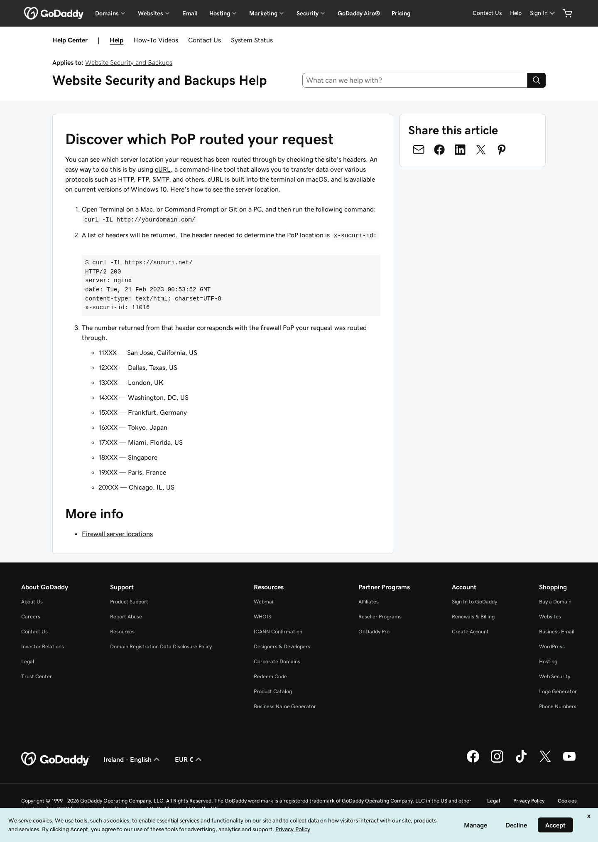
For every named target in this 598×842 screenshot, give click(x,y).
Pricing (401, 13)
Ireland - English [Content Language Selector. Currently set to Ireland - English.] (132, 759)
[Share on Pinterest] (501, 149)
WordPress (552, 646)
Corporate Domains (277, 661)
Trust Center (36, 676)
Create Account (470, 631)
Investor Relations (42, 646)
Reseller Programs (380, 616)
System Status (252, 40)
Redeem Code (270, 676)
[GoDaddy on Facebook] (473, 761)
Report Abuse (126, 616)
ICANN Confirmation (278, 631)
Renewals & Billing (473, 616)
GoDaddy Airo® (359, 13)
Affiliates (368, 601)
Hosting (548, 661)
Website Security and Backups (128, 62)
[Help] (516, 13)
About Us (32, 601)
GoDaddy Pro (374, 631)
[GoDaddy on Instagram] (497, 761)
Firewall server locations (117, 533)
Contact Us (204, 40)
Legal (27, 661)
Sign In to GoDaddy (474, 601)
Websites (550, 616)
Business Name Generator (285, 706)
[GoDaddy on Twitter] (545, 761)
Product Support (129, 601)
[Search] (536, 80)
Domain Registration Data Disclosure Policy (161, 646)
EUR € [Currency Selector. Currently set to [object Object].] (189, 759)
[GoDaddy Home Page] (55, 759)
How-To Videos (155, 40)
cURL (163, 169)
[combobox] (415, 80)
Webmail (264, 601)
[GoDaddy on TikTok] (521, 761)
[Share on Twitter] (481, 149)
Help (116, 40)
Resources (122, 631)
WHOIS (262, 616)
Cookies (567, 800)
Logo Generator (558, 691)
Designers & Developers (282, 646)
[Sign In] (543, 13)
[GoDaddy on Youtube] (569, 761)
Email (190, 13)
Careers (30, 616)
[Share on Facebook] (439, 149)
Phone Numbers (557, 706)
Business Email (556, 631)
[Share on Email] (418, 149)
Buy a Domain (555, 601)
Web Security (554, 676)
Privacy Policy (528, 800)
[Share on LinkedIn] (460, 149)
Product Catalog (273, 691)
